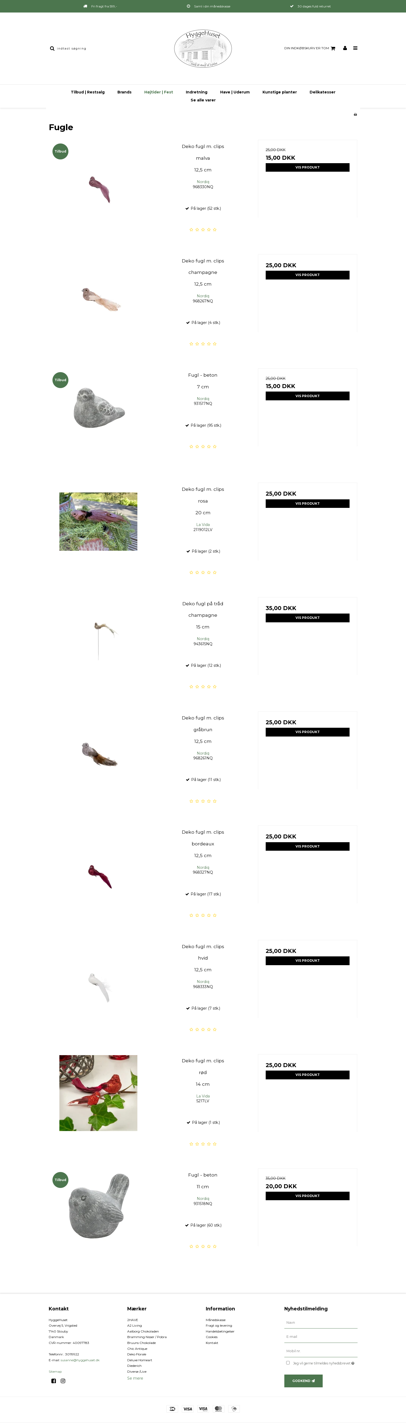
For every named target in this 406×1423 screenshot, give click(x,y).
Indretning (196, 92)
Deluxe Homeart (139, 1360)
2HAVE (132, 1320)
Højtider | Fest (158, 92)
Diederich (134, 1366)
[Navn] (321, 1322)
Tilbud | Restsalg (88, 92)
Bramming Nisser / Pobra (147, 1337)
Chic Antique (137, 1349)
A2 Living (134, 1325)
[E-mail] (321, 1336)
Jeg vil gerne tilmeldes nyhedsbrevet (325, 1362)
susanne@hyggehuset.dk (80, 1360)
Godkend (301, 1381)
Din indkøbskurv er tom (310, 48)
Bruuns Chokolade (141, 1343)
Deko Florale (136, 1354)
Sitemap (55, 1371)
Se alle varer (203, 100)
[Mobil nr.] (321, 1351)
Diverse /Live (136, 1371)
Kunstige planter (280, 92)
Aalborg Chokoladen (143, 1331)
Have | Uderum (235, 92)
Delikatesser (322, 92)
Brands (124, 92)
